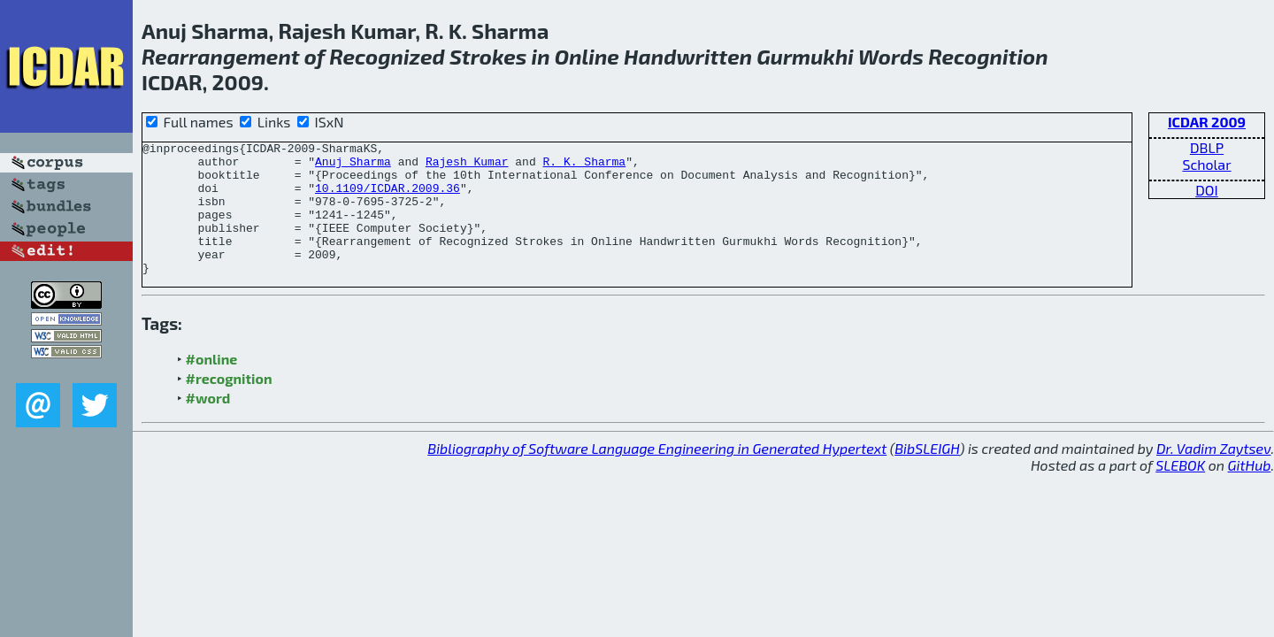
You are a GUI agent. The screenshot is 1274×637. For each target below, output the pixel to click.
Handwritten (688, 56)
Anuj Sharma (353, 166)
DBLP (1207, 147)
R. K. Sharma (583, 166)
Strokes (487, 56)
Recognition (988, 56)
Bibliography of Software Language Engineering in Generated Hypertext (656, 474)
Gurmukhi (805, 56)
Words (891, 56)
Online (587, 56)
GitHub (1249, 491)
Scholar (1206, 164)
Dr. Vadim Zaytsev (1213, 474)
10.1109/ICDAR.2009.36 (387, 198)
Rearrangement (221, 56)
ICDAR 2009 (1207, 121)
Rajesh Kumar (467, 166)
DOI (1206, 189)
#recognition (229, 404)
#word (208, 424)
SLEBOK (1180, 491)
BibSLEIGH (926, 474)
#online (212, 385)
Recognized (387, 56)
